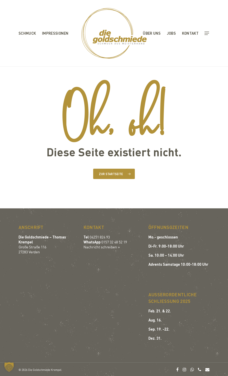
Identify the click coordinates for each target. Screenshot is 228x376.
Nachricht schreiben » (101, 246)
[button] (206, 33)
